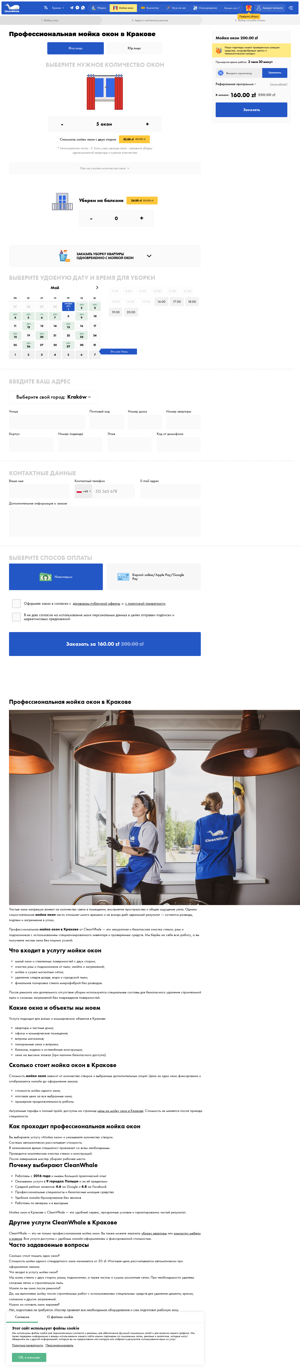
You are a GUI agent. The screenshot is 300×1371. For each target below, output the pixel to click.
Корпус (14, 434)
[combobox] (83, 491)
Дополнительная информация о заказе (38, 503)
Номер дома (137, 411)
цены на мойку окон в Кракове (120, 1111)
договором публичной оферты (96, 603)
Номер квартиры (178, 411)
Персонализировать (59, 1345)
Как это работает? (278, 84)
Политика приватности (27, 1345)
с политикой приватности (145, 603)
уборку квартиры (154, 1233)
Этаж (111, 434)
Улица (13, 411)
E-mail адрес (149, 481)
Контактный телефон (90, 481)
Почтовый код (99, 411)
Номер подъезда (70, 434)
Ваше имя (16, 481)
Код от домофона (170, 434)
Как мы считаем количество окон (104, 168)
